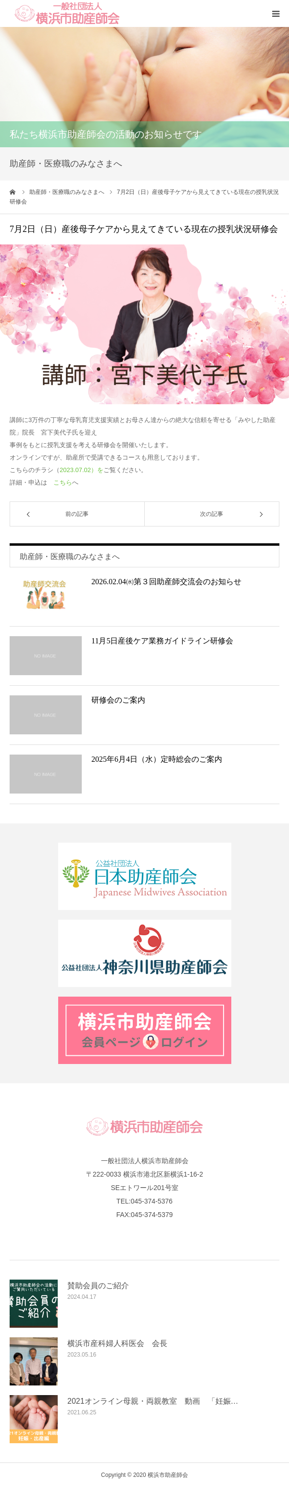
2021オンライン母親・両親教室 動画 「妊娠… (153, 1401)
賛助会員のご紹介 (98, 1286)
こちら (62, 482)
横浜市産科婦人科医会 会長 (117, 1343)
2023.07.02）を (81, 470)
